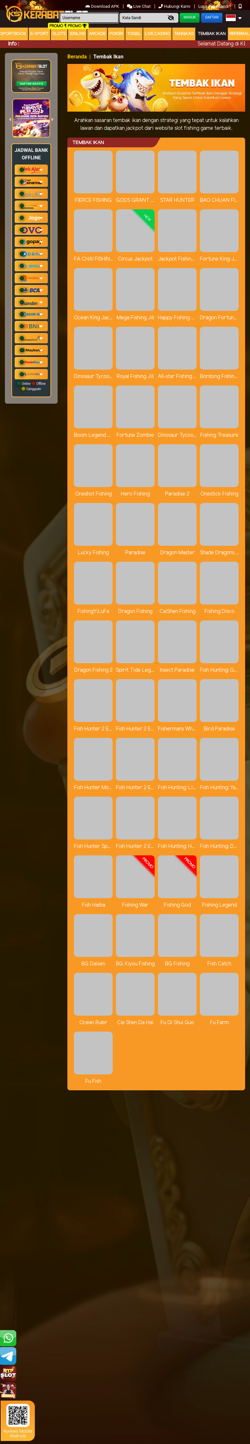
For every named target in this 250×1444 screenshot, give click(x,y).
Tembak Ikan (212, 33)
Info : (13, 44)
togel (134, 33)
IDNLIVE (77, 33)
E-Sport (39, 33)
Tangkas (184, 33)
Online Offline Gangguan (31, 386)
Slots (59, 33)
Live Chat (139, 6)
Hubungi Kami (175, 6)
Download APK (102, 6)
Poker (116, 33)
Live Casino (157, 33)
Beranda (77, 57)
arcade (97, 33)
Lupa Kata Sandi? (215, 6)
